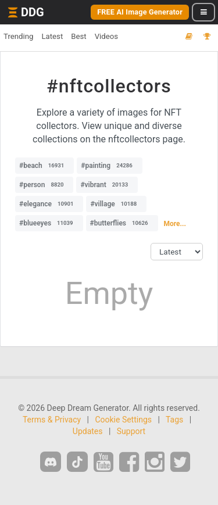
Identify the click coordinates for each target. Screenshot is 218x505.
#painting (109, 165)
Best (78, 36)
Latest (52, 36)
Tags (174, 419)
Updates (88, 431)
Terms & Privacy (52, 419)
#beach (44, 165)
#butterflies (122, 223)
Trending (18, 36)
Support (131, 431)
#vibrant (107, 184)
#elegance (49, 204)
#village (116, 204)
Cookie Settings (123, 419)
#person (44, 184)
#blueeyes (49, 223)
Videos (106, 36)
